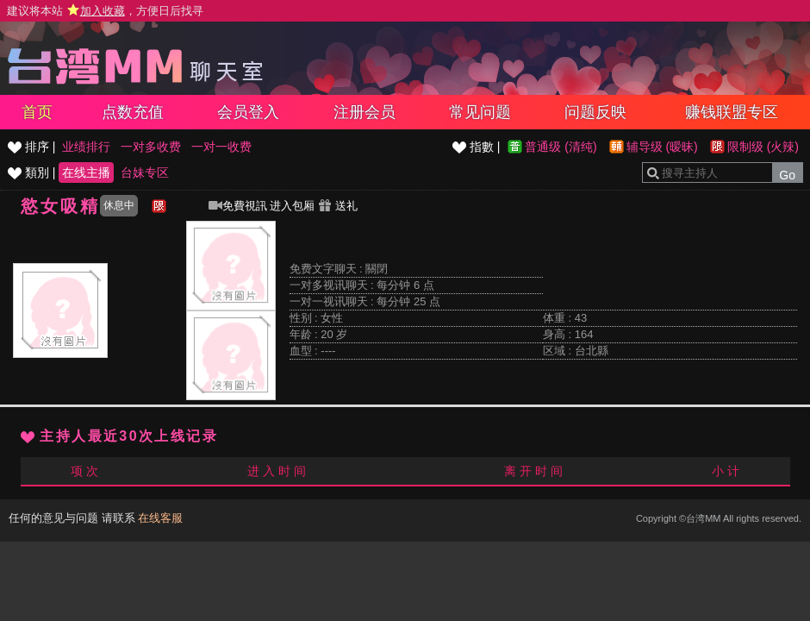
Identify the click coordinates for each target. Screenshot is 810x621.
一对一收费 (221, 147)
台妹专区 (145, 172)
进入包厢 (292, 205)
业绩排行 (86, 147)
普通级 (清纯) (560, 147)
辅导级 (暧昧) (662, 147)
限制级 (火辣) (763, 147)
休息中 (118, 205)
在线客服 (160, 517)
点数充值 (133, 112)
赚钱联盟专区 (731, 112)
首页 (37, 112)
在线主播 (86, 172)
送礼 (338, 205)
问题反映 (595, 112)
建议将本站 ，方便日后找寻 (105, 10)
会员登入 (248, 112)
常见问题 (480, 112)
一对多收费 (151, 147)
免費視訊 (238, 205)
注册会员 (364, 112)
